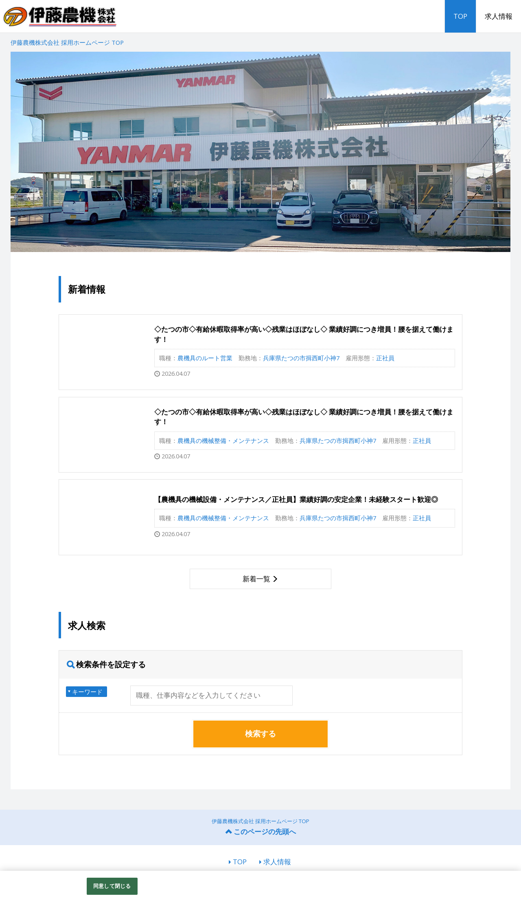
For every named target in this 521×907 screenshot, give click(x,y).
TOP (460, 16)
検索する (260, 733)
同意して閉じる (112, 885)
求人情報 (498, 16)
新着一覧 (256, 578)
